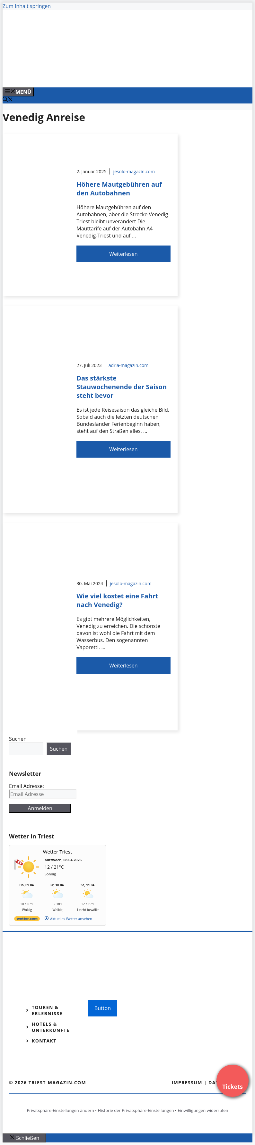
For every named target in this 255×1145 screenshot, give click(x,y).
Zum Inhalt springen (27, 6)
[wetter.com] (27, 919)
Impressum (186, 1082)
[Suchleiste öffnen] (8, 99)
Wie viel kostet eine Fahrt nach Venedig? (117, 600)
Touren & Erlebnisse (47, 1010)
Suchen (18, 738)
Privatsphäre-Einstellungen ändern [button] (60, 1110)
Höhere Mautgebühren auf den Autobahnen (119, 188)
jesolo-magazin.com (134, 171)
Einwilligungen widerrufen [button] (203, 1110)
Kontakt (44, 1041)
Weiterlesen (123, 253)
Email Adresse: (26, 786)
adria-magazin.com (128, 365)
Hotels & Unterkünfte (50, 1027)
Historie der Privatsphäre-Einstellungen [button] (136, 1110)
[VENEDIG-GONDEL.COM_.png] (132, 75)
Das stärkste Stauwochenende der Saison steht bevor (121, 387)
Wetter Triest (57, 851)
